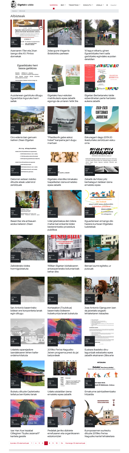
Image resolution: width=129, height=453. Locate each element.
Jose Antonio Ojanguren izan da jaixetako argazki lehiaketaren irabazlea (100, 310)
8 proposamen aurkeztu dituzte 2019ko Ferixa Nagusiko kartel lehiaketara (99, 433)
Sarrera (54, 5)
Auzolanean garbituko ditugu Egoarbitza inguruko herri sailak (26, 98)
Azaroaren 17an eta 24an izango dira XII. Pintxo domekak (23, 53)
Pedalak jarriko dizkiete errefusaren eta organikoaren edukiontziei (63, 433)
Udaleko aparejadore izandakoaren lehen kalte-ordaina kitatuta (24, 352)
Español (113, 5)
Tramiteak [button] (74, 5)
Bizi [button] (62, 5)
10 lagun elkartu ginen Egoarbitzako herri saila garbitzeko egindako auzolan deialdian (100, 55)
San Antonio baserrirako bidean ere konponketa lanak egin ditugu (26, 310)
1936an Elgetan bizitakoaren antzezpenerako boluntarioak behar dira (63, 268)
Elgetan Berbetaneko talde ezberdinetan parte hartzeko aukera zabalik (100, 98)
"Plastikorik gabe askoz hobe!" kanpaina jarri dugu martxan (61, 140)
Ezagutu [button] (87, 5)
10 (57, 443)
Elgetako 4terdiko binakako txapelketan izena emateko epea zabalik (62, 182)
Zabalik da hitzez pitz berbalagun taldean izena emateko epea (98, 182)
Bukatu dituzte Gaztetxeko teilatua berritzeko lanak (25, 393)
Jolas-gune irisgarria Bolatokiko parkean (58, 52)
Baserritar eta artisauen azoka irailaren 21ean (23, 222)
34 (62, 443)
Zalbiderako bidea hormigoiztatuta (20, 267)
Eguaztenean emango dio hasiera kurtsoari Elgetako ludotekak (99, 224)
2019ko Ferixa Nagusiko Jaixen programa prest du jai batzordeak (62, 352)
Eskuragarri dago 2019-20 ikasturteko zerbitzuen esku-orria (100, 140)
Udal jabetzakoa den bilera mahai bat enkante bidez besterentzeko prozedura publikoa (61, 225)
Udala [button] (99, 5)
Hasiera (14, 11)
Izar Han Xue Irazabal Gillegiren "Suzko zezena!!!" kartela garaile (25, 433)
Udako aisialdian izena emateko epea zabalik (59, 393)
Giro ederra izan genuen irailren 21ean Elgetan (23, 139)
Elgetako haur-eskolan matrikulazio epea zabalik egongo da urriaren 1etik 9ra (62, 98)
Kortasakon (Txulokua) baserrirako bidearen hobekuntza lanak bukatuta (62, 310)
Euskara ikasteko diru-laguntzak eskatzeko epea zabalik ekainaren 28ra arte (99, 352)
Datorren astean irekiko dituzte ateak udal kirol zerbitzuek (23, 182)
